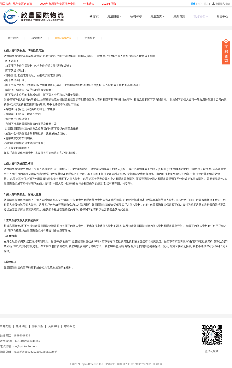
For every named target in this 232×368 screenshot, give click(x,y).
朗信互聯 (157, 364)
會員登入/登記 (221, 3)
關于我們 (13, 37)
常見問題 (5, 326)
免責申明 (53, 326)
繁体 (193, 3)
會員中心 (222, 16)
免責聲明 (89, 37)
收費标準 (136, 16)
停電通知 (90, 3)
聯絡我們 (201, 16)
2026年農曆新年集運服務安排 (59, 3)
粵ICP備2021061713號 (129, 364)
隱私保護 (37, 326)
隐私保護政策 (63, 37)
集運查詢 (157, 16)
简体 (199, 3)
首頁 (94, 16)
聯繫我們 (37, 37)
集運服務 (114, 16)
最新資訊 (179, 16)
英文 (206, 3)
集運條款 (21, 326)
